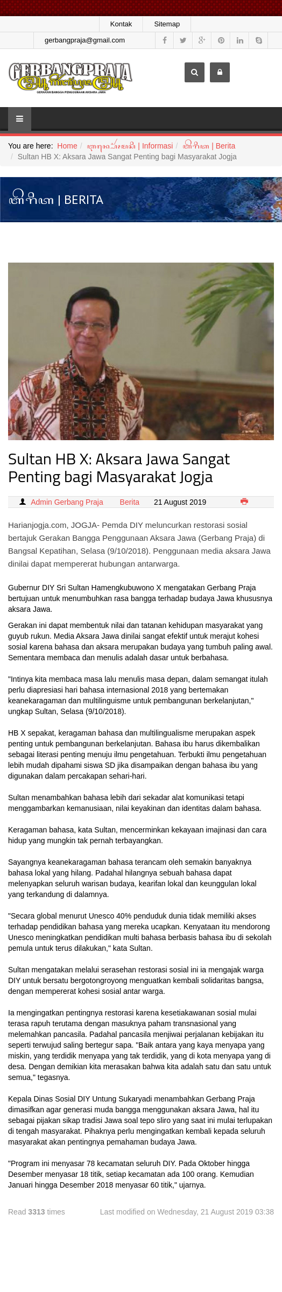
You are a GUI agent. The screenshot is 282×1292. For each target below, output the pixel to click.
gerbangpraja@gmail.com (85, 40)
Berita (130, 502)
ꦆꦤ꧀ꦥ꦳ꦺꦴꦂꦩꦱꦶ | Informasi (130, 146)
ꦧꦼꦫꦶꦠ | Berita (208, 146)
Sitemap (167, 24)
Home (67, 146)
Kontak (120, 24)
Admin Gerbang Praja (67, 502)
